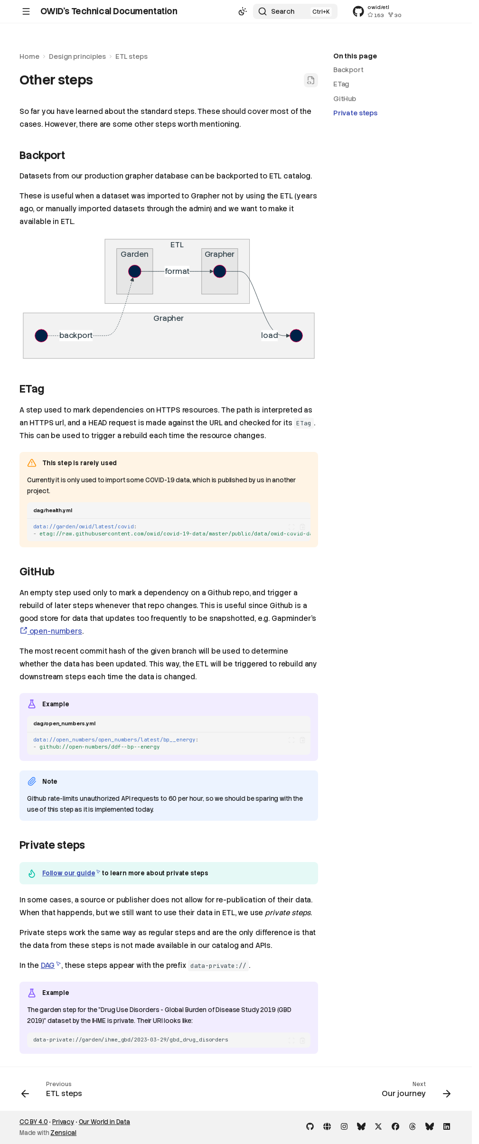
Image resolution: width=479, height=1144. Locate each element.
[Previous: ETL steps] (54, 1091)
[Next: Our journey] (413, 1091)
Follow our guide (68, 873)
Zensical (63, 1133)
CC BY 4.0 (33, 1122)
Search (282, 11)
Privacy (63, 1122)
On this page (355, 56)
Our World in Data (104, 1122)
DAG (48, 965)
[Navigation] (26, 11)
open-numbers (50, 631)
